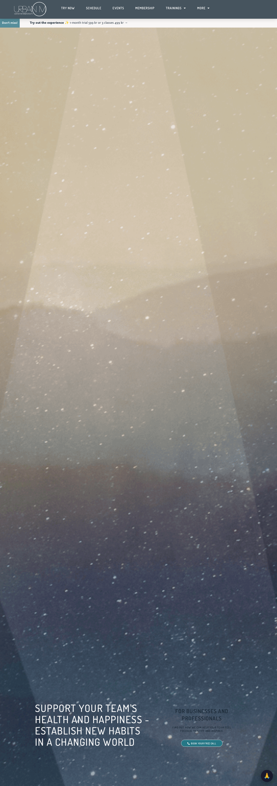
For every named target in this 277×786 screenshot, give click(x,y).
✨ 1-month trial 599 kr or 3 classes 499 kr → (79, 22)
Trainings (176, 8)
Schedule (93, 8)
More (203, 8)
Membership (145, 8)
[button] (274, 22)
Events (118, 8)
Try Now (68, 8)
